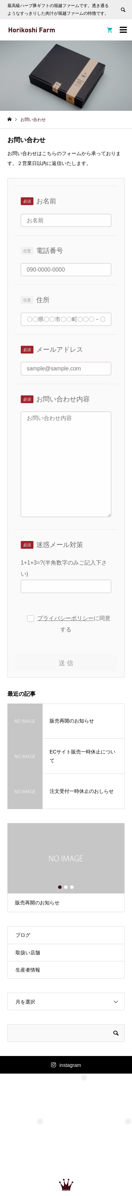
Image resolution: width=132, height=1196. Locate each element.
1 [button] (60, 887)
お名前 (46, 201)
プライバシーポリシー (65, 618)
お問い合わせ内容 (63, 399)
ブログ (22, 935)
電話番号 (49, 250)
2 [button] (66, 887)
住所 (43, 300)
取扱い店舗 (27, 952)
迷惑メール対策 (59, 544)
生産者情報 (27, 970)
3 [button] (72, 887)
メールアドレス (59, 349)
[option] (66, 867)
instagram (70, 1065)
